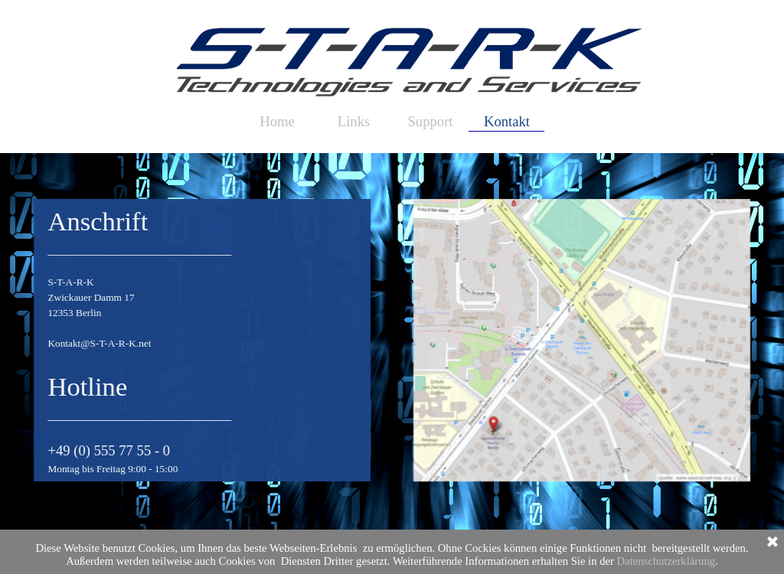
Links (354, 121)
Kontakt (507, 121)
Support (429, 121)
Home (277, 121)
